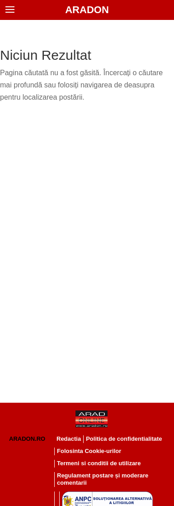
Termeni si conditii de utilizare (99, 463)
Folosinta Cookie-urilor (89, 451)
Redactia (68, 438)
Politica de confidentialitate (124, 438)
